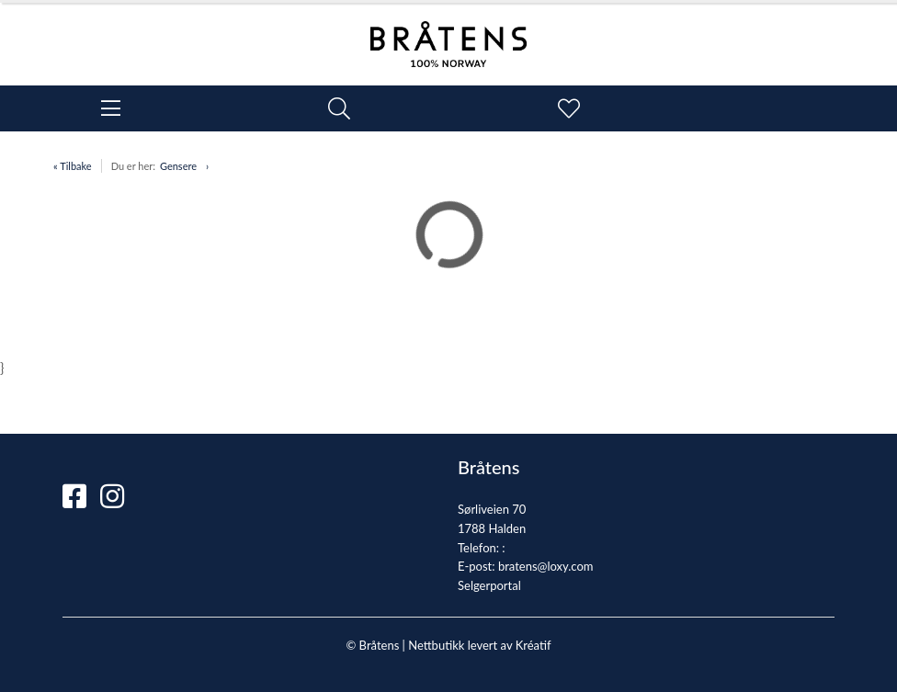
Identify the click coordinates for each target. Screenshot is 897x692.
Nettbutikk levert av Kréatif (479, 645)
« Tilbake (72, 166)
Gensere (178, 166)
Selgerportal (489, 585)
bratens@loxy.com (546, 566)
